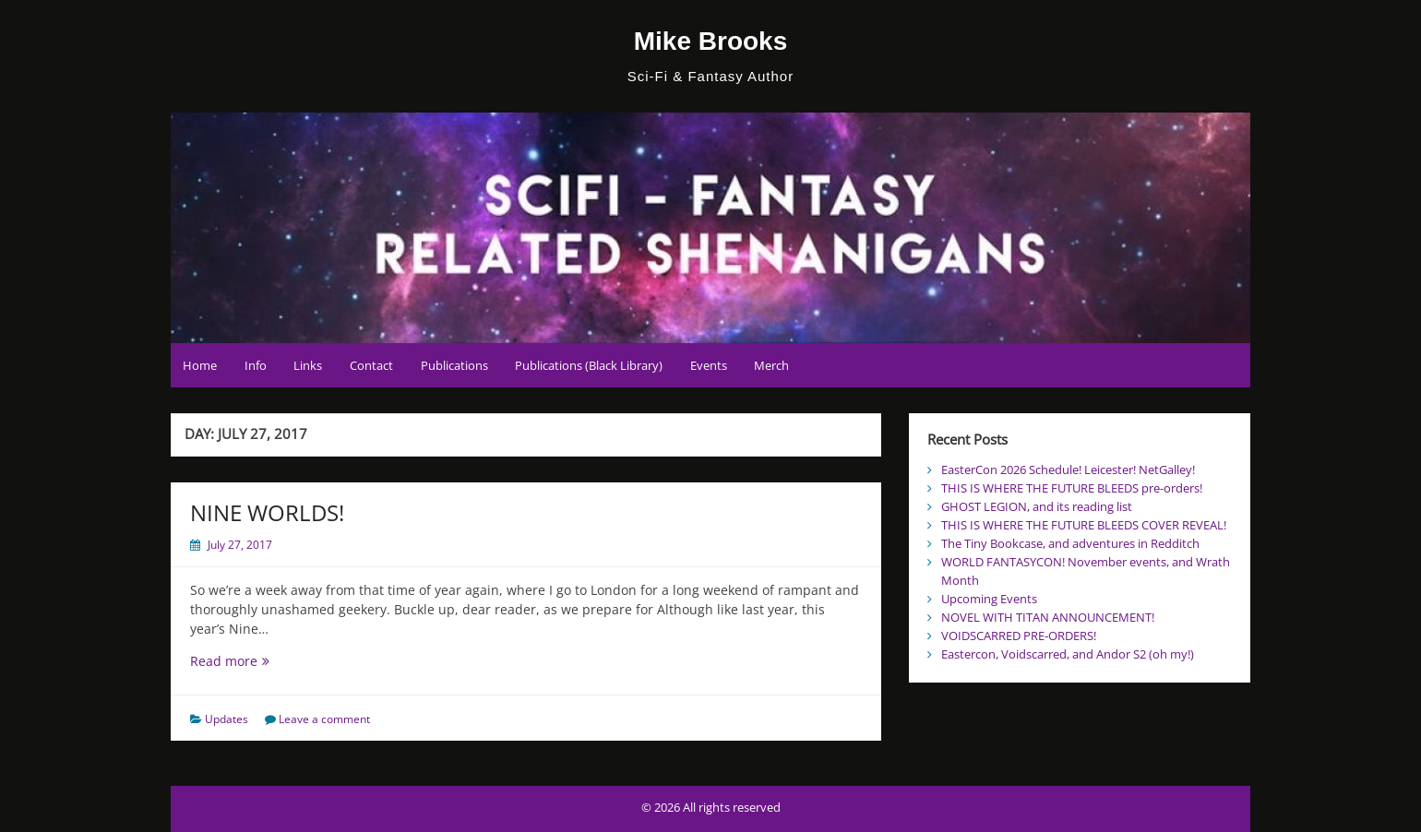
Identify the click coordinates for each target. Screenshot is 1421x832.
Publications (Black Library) (589, 365)
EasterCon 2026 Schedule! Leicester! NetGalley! (1068, 469)
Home (200, 365)
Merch (771, 365)
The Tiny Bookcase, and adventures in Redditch (1070, 543)
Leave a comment (324, 719)
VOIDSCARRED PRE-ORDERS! (1018, 635)
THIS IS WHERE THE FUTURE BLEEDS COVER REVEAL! (1083, 525)
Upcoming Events (989, 598)
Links (307, 365)
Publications (454, 365)
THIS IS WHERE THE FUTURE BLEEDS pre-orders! (1071, 488)
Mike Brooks (711, 41)
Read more (252, 661)
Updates (226, 719)
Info (256, 365)
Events (708, 365)
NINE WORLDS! (267, 512)
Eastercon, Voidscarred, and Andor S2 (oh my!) (1067, 654)
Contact (371, 365)
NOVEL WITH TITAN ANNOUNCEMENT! (1047, 617)
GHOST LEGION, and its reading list (1036, 506)
